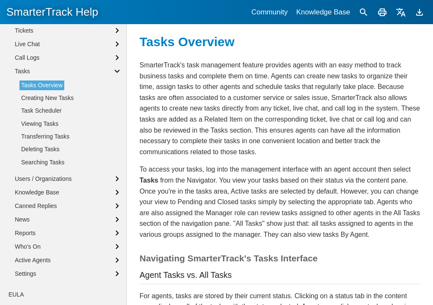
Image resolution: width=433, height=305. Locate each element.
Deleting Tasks (40, 228)
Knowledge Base (323, 12)
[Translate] (401, 12)
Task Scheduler (41, 190)
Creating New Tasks (47, 177)
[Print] (382, 12)
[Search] (363, 12)
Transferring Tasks (45, 216)
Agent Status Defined (43, 54)
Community (269, 12)
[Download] (419, 12)
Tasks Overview (42, 164)
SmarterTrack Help (52, 12)
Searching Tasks (42, 241)
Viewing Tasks (39, 203)
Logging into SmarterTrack (49, 40)
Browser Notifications (43, 68)
